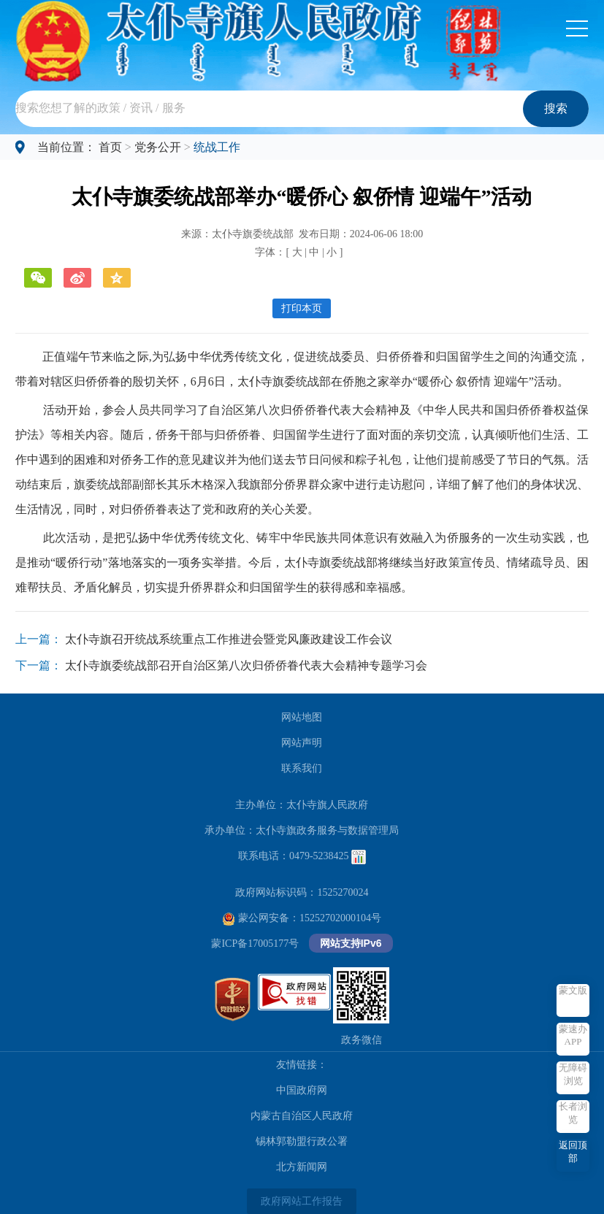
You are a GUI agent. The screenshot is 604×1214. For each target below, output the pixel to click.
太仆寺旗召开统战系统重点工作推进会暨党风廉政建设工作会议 (228, 639)
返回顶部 (573, 1152)
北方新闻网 (301, 1166)
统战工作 (217, 147)
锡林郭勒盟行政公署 (302, 1141)
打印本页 (301, 308)
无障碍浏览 (573, 1074)
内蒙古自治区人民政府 (302, 1115)
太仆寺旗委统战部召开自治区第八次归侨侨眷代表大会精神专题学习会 (246, 665)
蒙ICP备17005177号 (255, 943)
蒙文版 (573, 990)
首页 (110, 147)
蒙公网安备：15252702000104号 (302, 918)
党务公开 (157, 147)
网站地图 (301, 717)
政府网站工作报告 (302, 1201)
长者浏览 (573, 1113)
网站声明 (301, 742)
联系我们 (301, 768)
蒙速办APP (573, 1035)
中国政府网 (301, 1090)
